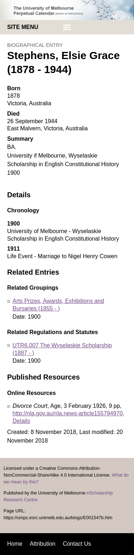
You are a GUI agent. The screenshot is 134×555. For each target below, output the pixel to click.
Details (21, 421)
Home (15, 544)
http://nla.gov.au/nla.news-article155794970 (68, 413)
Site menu (22, 27)
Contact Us (77, 544)
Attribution (42, 544)
